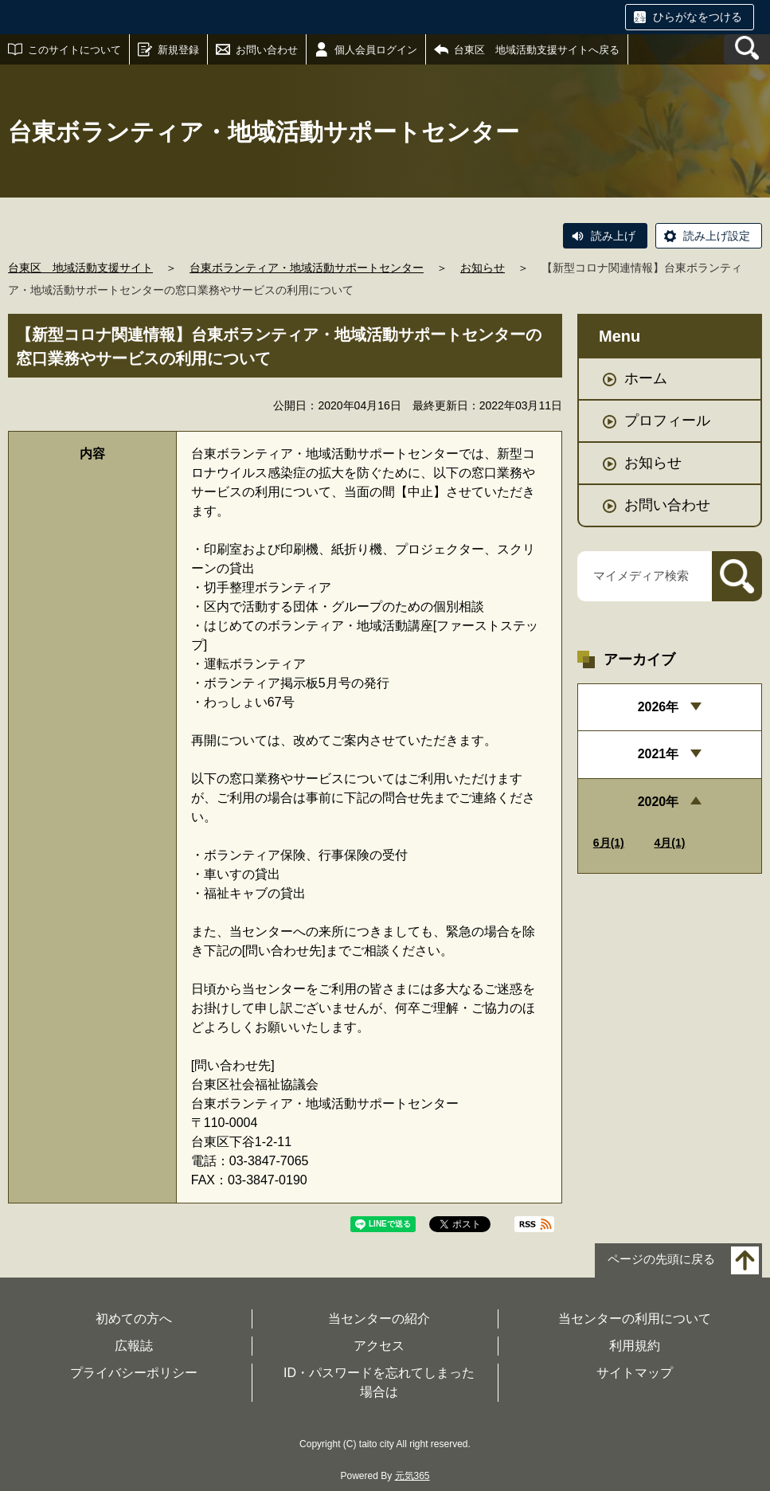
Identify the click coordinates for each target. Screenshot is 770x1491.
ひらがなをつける (697, 16)
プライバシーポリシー (133, 1372)
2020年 (658, 801)
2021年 (658, 754)
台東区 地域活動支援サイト (80, 267)
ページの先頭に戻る (661, 1259)
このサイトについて (74, 50)
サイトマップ (634, 1372)
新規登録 (178, 50)
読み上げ (613, 235)
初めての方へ (134, 1318)
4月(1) (670, 842)
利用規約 (634, 1345)
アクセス (379, 1345)
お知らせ (482, 267)
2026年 (658, 707)
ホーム (645, 378)
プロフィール (667, 421)
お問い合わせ (267, 50)
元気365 (412, 1475)
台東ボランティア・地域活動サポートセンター (307, 267)
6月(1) (608, 842)
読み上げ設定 (716, 235)
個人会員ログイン (375, 50)
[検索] (737, 576)
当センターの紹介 (379, 1318)
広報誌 (134, 1345)
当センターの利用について (634, 1318)
